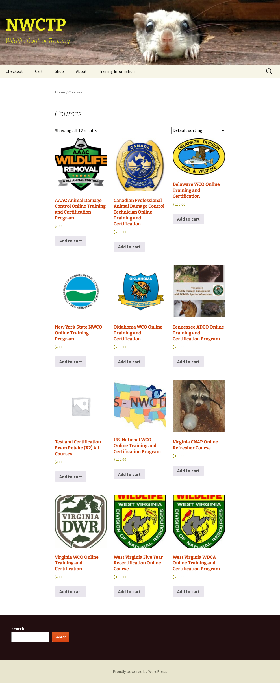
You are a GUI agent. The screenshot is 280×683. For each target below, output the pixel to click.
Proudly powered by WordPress (140, 671)
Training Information (117, 71)
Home (60, 92)
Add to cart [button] (70, 240)
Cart (39, 71)
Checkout (14, 71)
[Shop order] (198, 130)
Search (17, 628)
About (81, 71)
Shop (59, 71)
